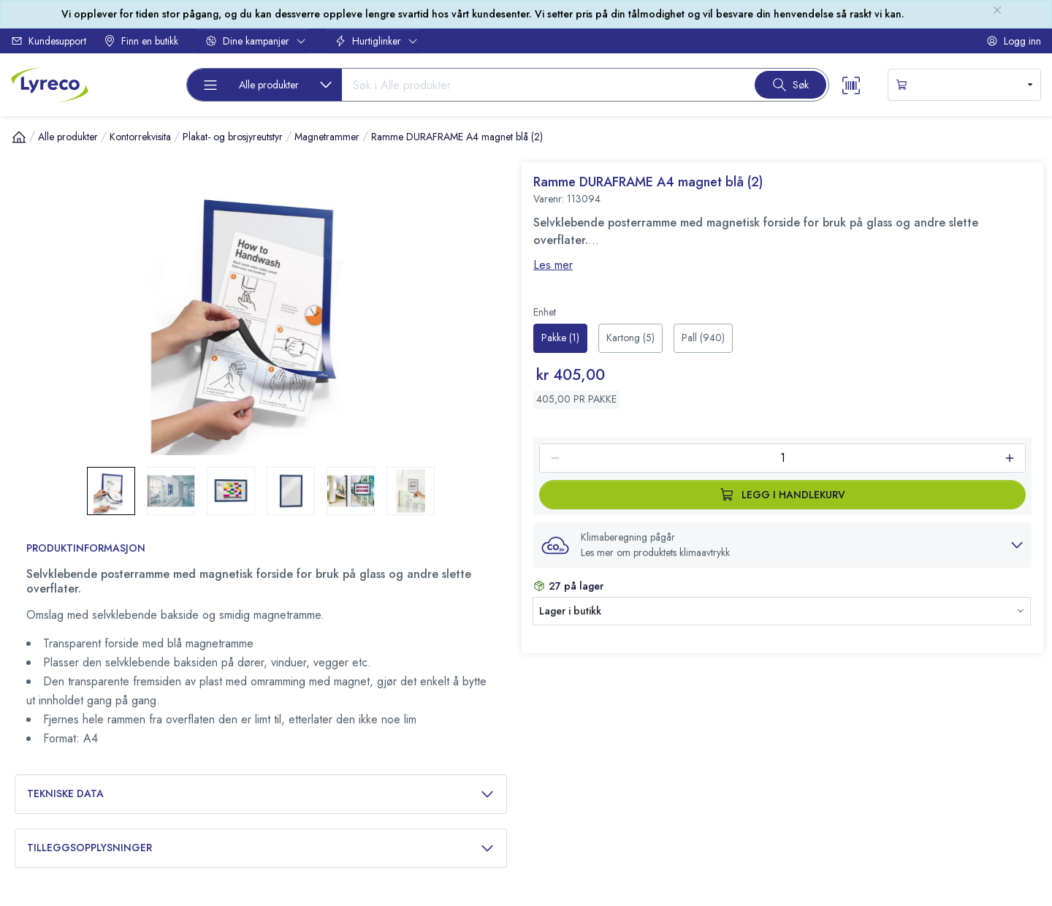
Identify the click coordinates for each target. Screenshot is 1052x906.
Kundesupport (48, 41)
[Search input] (542, 85)
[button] (782, 545)
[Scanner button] (851, 84)
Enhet (544, 312)
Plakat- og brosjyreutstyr (233, 136)
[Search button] (790, 85)
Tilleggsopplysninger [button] (261, 848)
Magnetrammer (326, 136)
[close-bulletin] (997, 10)
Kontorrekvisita (140, 136)
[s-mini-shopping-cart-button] (964, 85)
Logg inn (1013, 41)
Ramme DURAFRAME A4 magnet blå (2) (457, 136)
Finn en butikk (141, 41)
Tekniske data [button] (261, 794)
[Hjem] (19, 137)
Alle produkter (68, 136)
